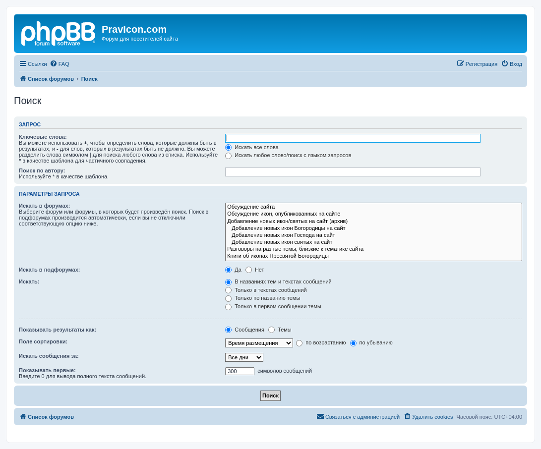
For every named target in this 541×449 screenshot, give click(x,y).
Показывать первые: (47, 370)
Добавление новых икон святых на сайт (373, 242)
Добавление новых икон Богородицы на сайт (373, 228)
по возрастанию (321, 342)
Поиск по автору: (42, 170)
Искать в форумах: (44, 206)
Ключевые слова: (43, 137)
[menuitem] (59, 64)
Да (233, 270)
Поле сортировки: (43, 341)
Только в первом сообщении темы (273, 306)
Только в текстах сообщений (266, 290)
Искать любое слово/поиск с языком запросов (288, 155)
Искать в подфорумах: (49, 270)
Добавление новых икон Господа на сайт (373, 235)
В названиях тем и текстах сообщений (278, 281)
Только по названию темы (262, 298)
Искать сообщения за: (49, 356)
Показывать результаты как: (57, 330)
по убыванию (371, 342)
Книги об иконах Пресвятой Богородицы (373, 256)
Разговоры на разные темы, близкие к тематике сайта (373, 249)
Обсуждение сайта (373, 207)
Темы (280, 330)
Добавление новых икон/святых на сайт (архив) (373, 221)
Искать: (29, 281)
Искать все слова (252, 147)
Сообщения (244, 330)
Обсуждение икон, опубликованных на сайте (373, 214)
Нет (254, 270)
